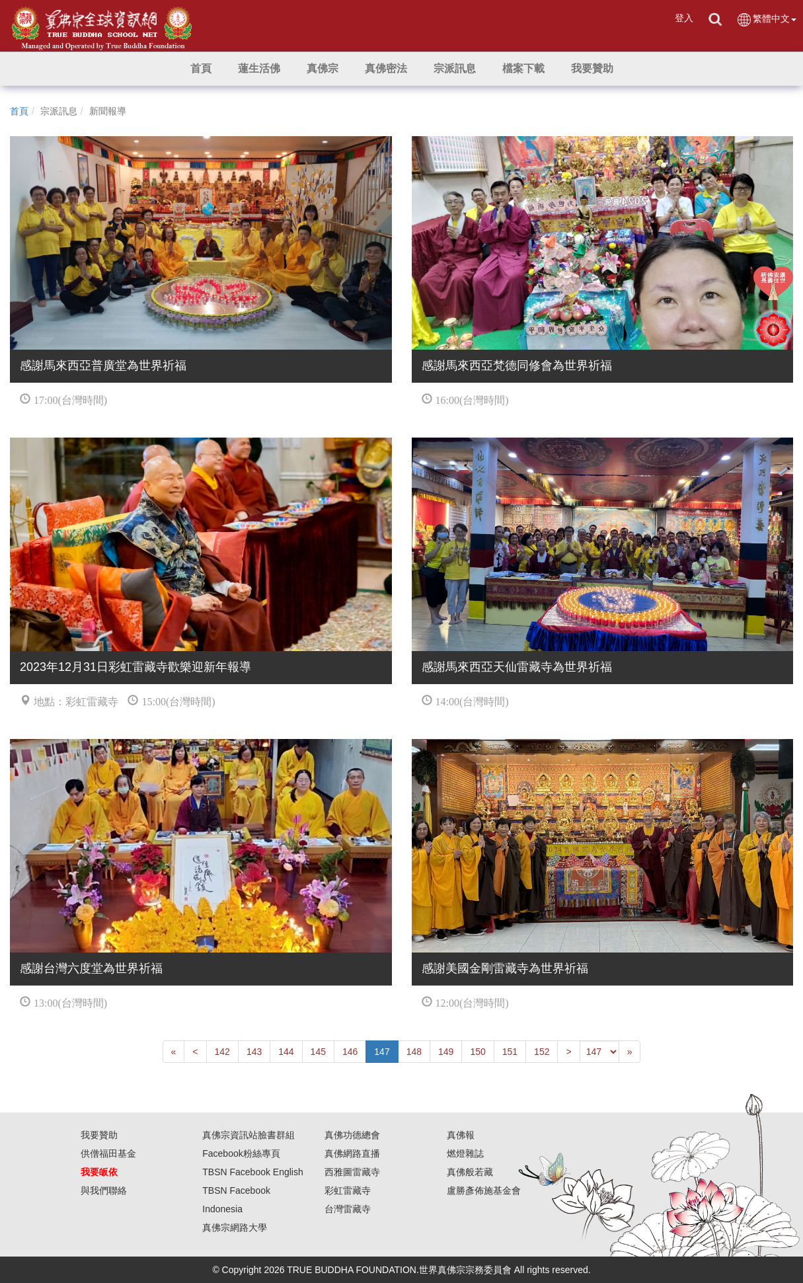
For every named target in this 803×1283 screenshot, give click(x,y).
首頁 (19, 111)
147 (381, 1051)
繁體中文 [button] (766, 19)
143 (254, 1051)
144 (285, 1051)
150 (477, 1051)
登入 (684, 18)
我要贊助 (99, 1135)
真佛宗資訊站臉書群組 (248, 1135)
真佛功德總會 (352, 1135)
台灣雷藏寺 (348, 1209)
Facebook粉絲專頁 (241, 1153)
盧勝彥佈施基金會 (484, 1190)
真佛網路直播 (352, 1153)
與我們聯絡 (104, 1190)
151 (509, 1051)
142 (222, 1051)
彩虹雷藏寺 (348, 1190)
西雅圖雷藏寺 (352, 1172)
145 (318, 1051)
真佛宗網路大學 (234, 1227)
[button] (259, 68)
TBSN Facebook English (252, 1172)
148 (414, 1051)
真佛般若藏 (470, 1172)
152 (541, 1051)
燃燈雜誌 (465, 1153)
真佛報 (461, 1135)
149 (445, 1051)
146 (350, 1051)
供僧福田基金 (108, 1153)
